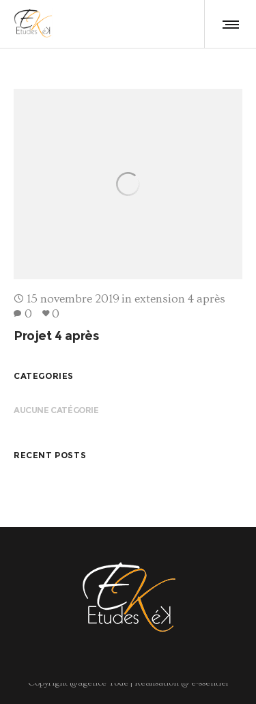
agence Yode (103, 683)
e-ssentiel (208, 683)
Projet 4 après (56, 335)
